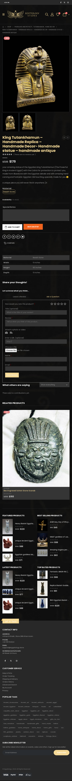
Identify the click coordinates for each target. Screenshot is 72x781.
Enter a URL (14, 338)
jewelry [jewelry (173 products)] (18, 732)
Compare (11, 243)
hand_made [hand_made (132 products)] (46, 724)
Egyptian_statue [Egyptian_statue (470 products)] (53, 715)
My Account (7, 688)
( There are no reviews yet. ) (24, 154)
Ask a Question (53, 296)
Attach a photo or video (15, 329)
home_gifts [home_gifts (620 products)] (48, 728)
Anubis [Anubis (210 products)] (43, 707)
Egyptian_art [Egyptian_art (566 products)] (35, 711)
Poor (51, 304)
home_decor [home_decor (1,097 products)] (36, 728)
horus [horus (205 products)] (56, 728)
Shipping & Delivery (10, 679)
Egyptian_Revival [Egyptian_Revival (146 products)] (39, 715)
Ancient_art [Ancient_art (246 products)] (25, 703)
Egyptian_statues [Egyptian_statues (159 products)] (9, 720)
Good (61, 304)
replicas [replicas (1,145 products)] (45, 732)
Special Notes (9, 207)
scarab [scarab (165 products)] (52, 732)
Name (8, 355)
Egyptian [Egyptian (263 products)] (25, 711)
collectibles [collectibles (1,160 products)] (57, 707)
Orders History (8, 682)
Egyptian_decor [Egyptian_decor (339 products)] (47, 711)
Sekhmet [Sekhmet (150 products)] (23, 737)
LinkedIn (14, 237)
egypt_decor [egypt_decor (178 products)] (22, 720)
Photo (6, 333)
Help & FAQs (7, 673)
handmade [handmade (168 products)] (20, 724)
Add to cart (14, 227)
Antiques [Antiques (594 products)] (35, 707)
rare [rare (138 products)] (38, 732)
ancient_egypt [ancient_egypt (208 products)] (51, 703)
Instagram (16, 660)
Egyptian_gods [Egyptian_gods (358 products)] (25, 715)
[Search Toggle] (47, 14)
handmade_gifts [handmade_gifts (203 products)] (33, 724)
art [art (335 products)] (50, 707)
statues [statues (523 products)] (40, 737)
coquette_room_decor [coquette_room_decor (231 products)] (11, 711)
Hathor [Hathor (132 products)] (55, 724)
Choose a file (11, 347)
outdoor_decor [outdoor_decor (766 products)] (28, 732)
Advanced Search (9, 685)
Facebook (4, 237)
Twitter (9, 237)
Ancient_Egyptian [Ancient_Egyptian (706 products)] (9, 707)
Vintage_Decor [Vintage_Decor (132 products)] (51, 737)
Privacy (5, 691)
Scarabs (7, 488)
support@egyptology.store (13, 648)
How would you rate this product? (20, 304)
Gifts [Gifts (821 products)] (46, 720)
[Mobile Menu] (4, 14)
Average (58, 304)
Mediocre (55, 304)
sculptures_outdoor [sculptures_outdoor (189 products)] (10, 737)
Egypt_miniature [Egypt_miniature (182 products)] (35, 720)
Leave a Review (19, 296)
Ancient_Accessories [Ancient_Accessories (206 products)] (10, 703)
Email (23, 237)
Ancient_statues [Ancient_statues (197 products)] (24, 707)
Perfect (65, 304)
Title (11, 309)
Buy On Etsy (33, 227)
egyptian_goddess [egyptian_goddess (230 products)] (10, 715)
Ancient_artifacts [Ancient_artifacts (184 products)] (38, 703)
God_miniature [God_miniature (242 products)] (8, 724)
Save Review (12, 375)
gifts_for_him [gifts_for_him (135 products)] (55, 720)
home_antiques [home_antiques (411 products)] (23, 728)
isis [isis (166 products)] (62, 728)
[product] (36, 448)
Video (11, 333)
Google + (18, 237)
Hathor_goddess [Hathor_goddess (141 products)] (9, 728)
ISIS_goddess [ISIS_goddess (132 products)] (8, 732)
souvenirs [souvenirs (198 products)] (31, 737)
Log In (6, 2)
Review (8, 318)
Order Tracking (8, 676)
